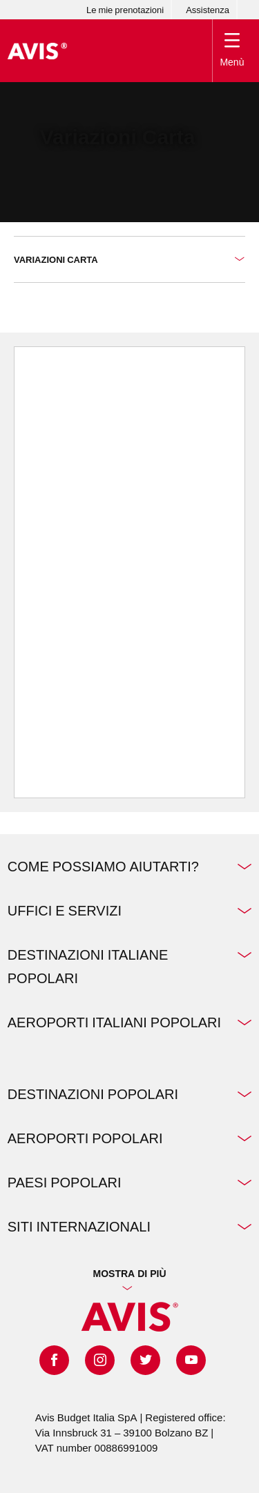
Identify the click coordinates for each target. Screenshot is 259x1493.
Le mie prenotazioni (125, 9)
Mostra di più (129, 1273)
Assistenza (207, 9)
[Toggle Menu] (232, 50)
